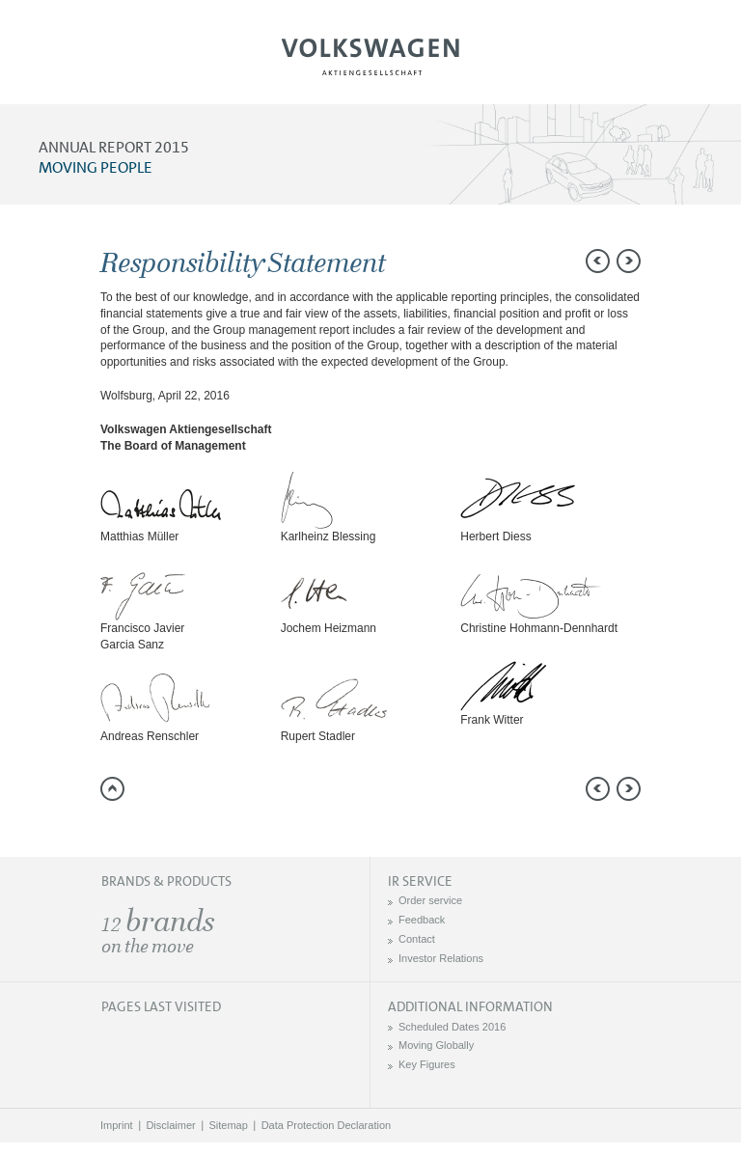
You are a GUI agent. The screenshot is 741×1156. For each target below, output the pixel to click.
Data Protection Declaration (326, 1125)
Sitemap (228, 1125)
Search (661, 63)
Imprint (116, 1125)
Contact (416, 939)
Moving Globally (436, 1045)
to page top (112, 789)
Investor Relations (440, 958)
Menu (80, 63)
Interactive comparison (707, 429)
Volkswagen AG (370, 54)
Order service (430, 900)
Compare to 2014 (707, 299)
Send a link (707, 255)
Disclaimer (170, 1125)
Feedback (421, 919)
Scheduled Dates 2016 (452, 1026)
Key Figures (426, 1064)
